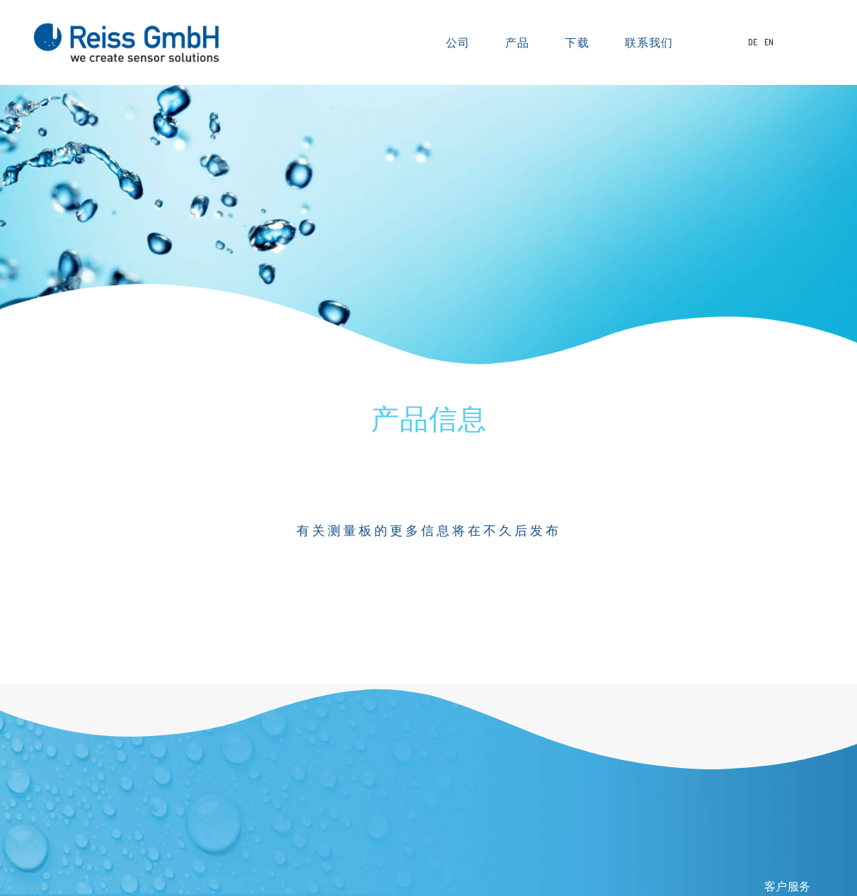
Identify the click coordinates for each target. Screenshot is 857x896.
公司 (461, 42)
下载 (580, 42)
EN (768, 42)
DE (753, 42)
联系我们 (649, 42)
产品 (520, 42)
